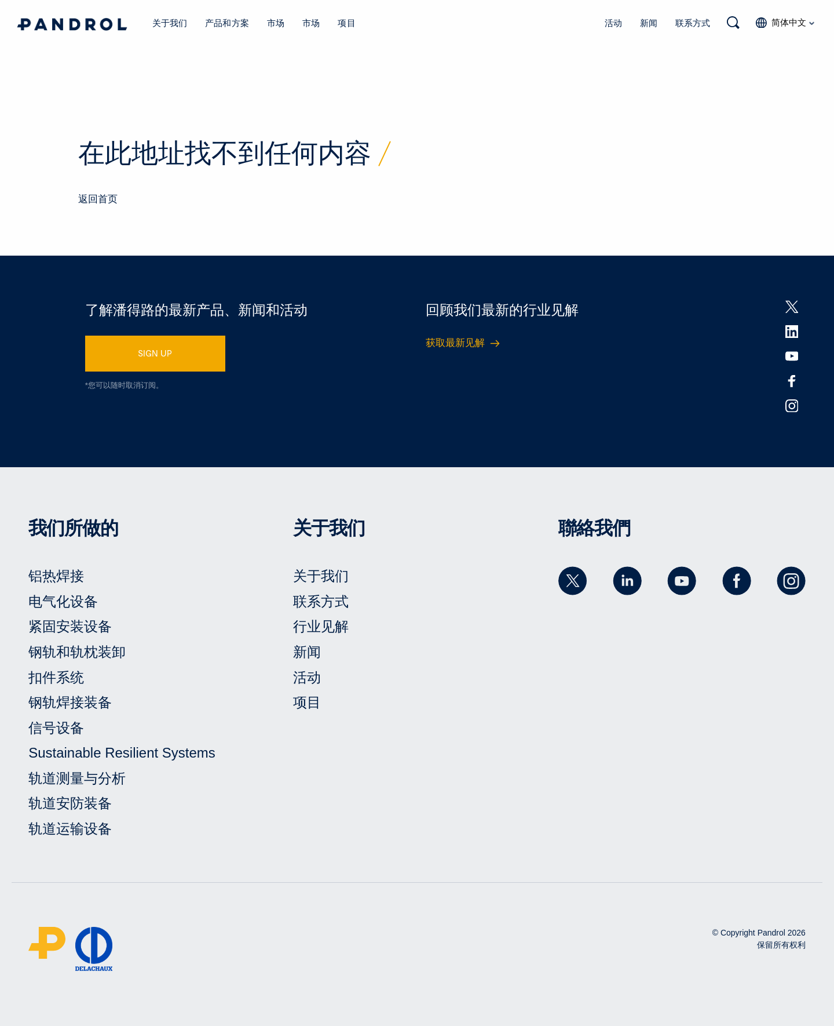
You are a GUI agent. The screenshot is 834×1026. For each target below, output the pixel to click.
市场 (275, 22)
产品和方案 (227, 22)
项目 (346, 22)
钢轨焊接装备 (70, 702)
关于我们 (170, 22)
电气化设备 (63, 601)
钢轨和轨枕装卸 (77, 652)
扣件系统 (56, 677)
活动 (613, 22)
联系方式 (692, 22)
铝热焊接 (56, 576)
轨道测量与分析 (77, 778)
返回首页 (98, 199)
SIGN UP (155, 353)
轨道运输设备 (70, 828)
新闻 (648, 22)
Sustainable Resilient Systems (121, 753)
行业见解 (321, 626)
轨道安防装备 (70, 803)
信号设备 (56, 728)
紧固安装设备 (70, 626)
